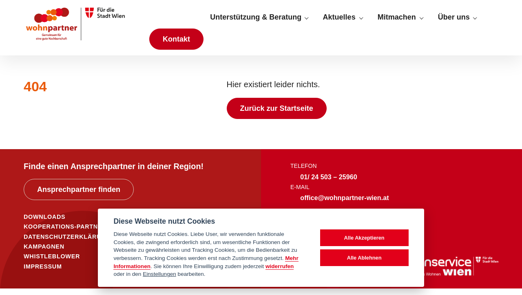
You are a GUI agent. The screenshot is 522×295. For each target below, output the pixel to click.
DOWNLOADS (44, 223)
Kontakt (176, 42)
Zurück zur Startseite (276, 115)
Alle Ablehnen (364, 258)
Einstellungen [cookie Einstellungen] (159, 274)
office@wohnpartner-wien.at (344, 204)
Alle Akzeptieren (364, 238)
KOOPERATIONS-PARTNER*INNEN (76, 233)
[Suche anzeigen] (491, 20)
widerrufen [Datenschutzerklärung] (279, 266)
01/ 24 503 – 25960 (328, 183)
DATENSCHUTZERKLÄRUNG (67, 243)
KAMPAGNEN (44, 253)
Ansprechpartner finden (78, 196)
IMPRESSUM (43, 273)
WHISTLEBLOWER (52, 263)
